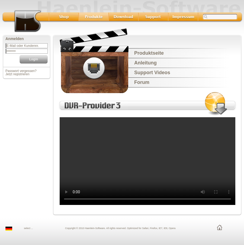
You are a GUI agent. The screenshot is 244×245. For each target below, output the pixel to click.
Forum (141, 82)
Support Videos (152, 72)
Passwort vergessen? (21, 71)
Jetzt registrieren (17, 74)
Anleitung (145, 63)
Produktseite (149, 53)
